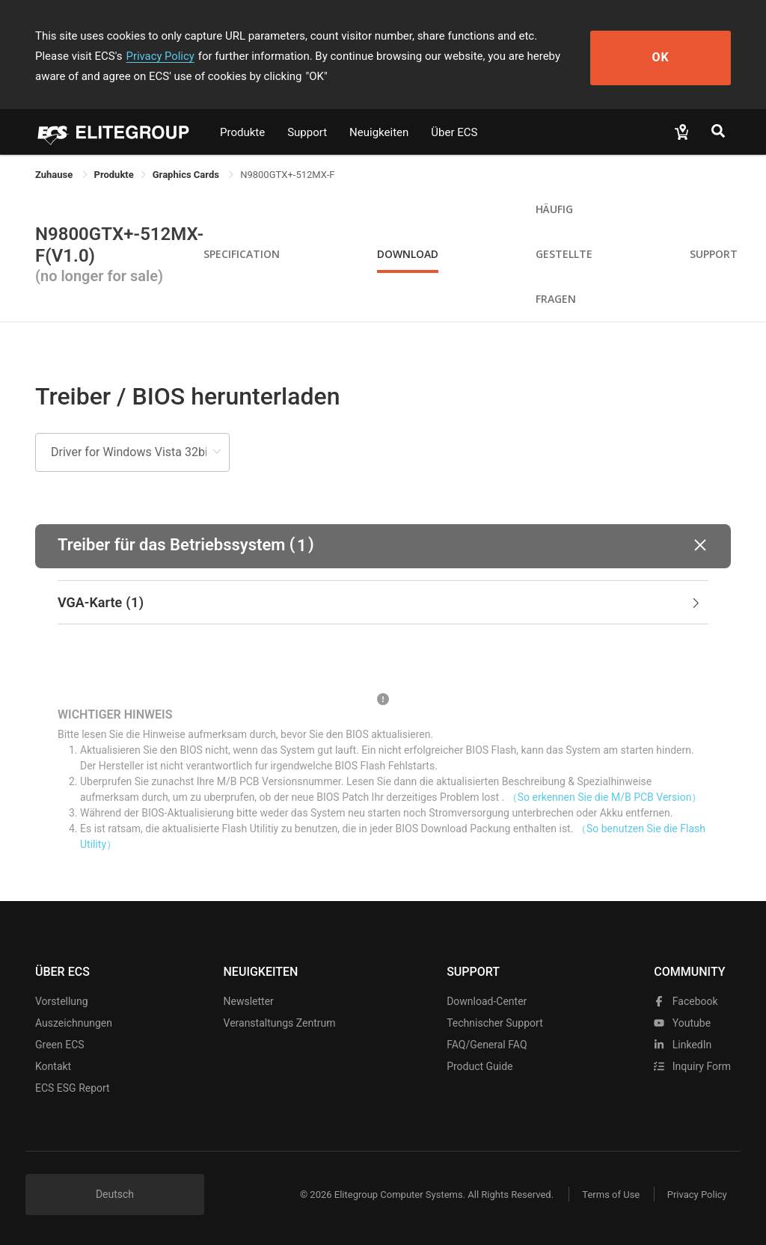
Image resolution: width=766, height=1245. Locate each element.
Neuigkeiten (378, 132)
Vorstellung (61, 1001)
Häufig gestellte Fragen (564, 254)
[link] (114, 174)
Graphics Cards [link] (187, 174)
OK (676, 56)
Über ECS (454, 132)
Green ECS (60, 1045)
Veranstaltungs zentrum (280, 1023)
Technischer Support (495, 1023)
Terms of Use (607, 1194)
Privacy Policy (101, 56)
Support (307, 132)
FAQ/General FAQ (487, 1045)
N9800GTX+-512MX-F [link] (287, 174)
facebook (685, 1001)
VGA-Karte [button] (380, 602)
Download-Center (487, 1001)
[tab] (383, 602)
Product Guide (479, 1066)
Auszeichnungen (73, 1023)
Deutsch (115, 1194)
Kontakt (53, 1066)
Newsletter (249, 1001)
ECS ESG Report (72, 1088)
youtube (682, 1023)
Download (407, 254)
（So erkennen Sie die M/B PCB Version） (604, 797)
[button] (383, 546)
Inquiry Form (692, 1066)
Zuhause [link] (55, 174)
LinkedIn (682, 1045)
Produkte (242, 132)
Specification (241, 254)
